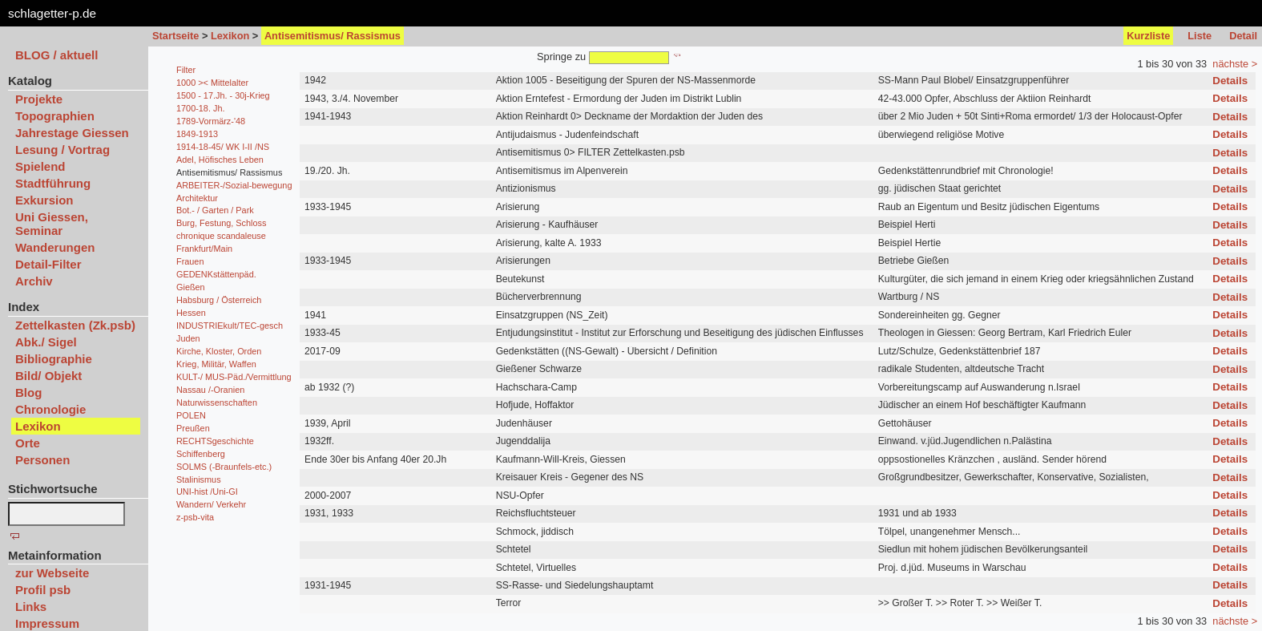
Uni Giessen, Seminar (51, 223)
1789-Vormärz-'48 (210, 121)
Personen (42, 460)
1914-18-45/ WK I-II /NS (222, 147)
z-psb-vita (195, 517)
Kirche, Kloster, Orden (218, 351)
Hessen (191, 313)
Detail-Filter (48, 264)
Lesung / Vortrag (62, 149)
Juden (188, 338)
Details (1230, 81)
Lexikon (230, 36)
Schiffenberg (200, 454)
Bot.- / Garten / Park (215, 210)
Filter (186, 70)
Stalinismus (198, 479)
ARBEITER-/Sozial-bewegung (234, 185)
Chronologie (50, 409)
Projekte (38, 99)
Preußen (193, 428)
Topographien (55, 116)
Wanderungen (55, 247)
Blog (28, 392)
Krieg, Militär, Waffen (216, 364)
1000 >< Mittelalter (212, 82)
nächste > (1234, 64)
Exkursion (44, 200)
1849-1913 (197, 134)
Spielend (40, 166)
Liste (1199, 36)
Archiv (34, 281)
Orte (27, 443)
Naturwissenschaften (216, 402)
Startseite (175, 36)
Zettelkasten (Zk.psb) (75, 325)
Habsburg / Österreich (218, 300)
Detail (1243, 36)
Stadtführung (53, 183)
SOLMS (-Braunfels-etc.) (224, 466)
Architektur (197, 198)
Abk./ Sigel (46, 342)
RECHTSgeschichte (215, 441)
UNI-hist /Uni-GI (207, 491)
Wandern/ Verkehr (211, 504)
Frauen (190, 261)
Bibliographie (53, 359)
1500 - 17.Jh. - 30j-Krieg (223, 95)
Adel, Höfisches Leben (220, 159)
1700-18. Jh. (200, 108)
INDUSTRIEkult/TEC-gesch (229, 325)
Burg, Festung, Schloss (221, 223)
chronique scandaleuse (221, 236)
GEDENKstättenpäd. (216, 274)
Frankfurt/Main (204, 248)
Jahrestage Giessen (72, 133)
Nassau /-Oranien (210, 389)
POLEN (191, 415)
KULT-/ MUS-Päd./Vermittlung (234, 377)
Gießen (190, 287)
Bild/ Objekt (48, 375)
